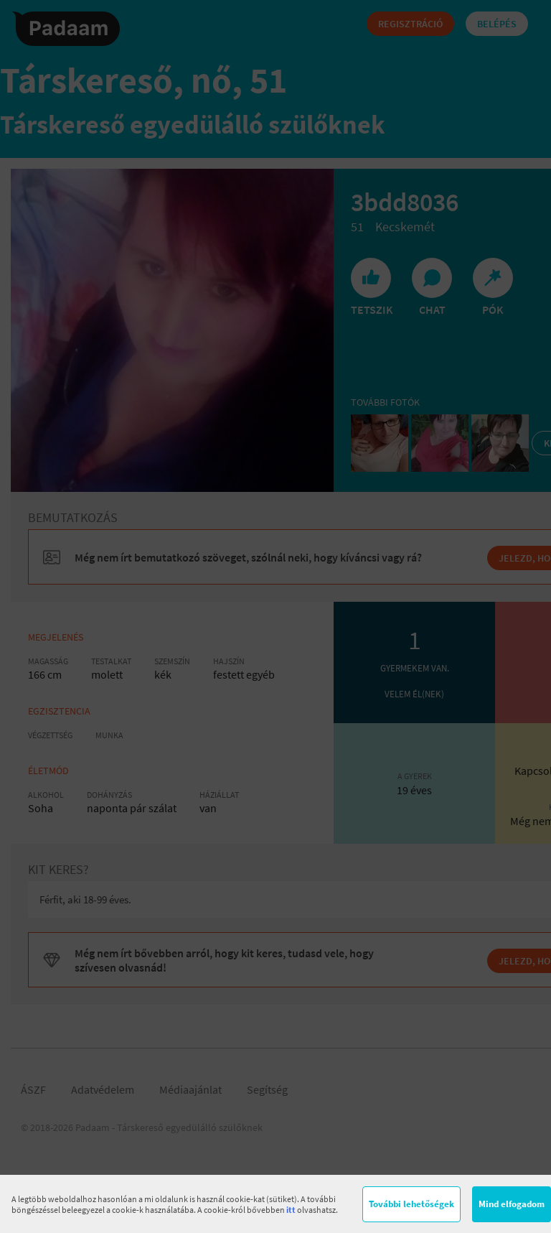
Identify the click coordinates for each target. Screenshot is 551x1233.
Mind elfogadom (512, 1204)
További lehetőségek (411, 1204)
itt (291, 1209)
